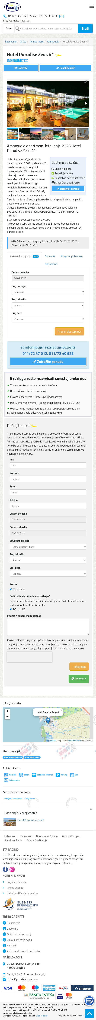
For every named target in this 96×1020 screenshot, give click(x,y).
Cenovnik (50, 256)
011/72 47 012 (35, 353)
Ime (12, 459)
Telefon (14, 500)
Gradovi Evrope (70, 836)
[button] (86, 82)
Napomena (51, 264)
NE (22, 609)
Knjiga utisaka (13, 888)
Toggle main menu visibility (91, 5)
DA (13, 609)
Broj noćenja (18, 286)
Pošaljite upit (65, 68)
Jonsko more (37, 41)
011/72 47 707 (36, 974)
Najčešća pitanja (14, 882)
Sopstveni (17, 589)
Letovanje (11, 41)
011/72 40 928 (61, 353)
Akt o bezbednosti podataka (23, 951)
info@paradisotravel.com (17, 20)
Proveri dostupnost (24, 256)
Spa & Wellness (13, 840)
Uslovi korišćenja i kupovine (20, 893)
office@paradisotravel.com (22, 979)
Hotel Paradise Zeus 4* (31, 820)
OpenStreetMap (75, 741)
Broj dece (17, 313)
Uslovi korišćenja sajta (19, 940)
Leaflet (53, 741)
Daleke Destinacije (37, 840)
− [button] (7, 716)
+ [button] (7, 711)
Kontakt (11, 945)
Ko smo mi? (13, 923)
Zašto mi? (12, 928)
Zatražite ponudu (48, 361)
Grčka (23, 41)
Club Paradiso (41, 1015)
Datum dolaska (20, 272)
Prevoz (13, 584)
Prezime (14, 473)
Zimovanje (26, 836)
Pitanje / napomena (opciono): (24, 616)
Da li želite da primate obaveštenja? (30, 596)
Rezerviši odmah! (68, 189)
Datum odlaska (18, 527)
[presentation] (29, 657)
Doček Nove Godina (47, 836)
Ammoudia (53, 41)
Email (13, 486)
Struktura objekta (19, 541)
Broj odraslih (19, 299)
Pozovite (79, 678)
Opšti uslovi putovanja (19, 934)
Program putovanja (72, 256)
